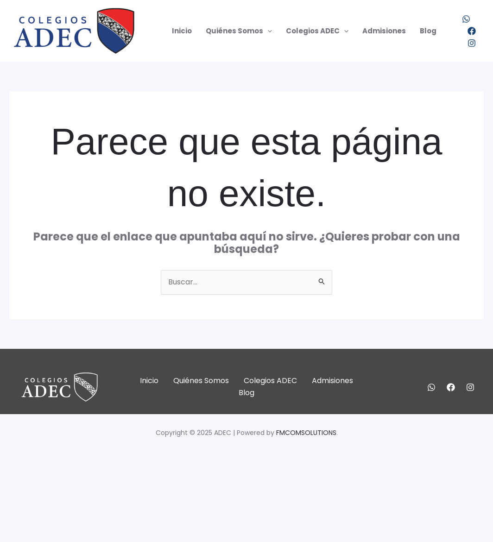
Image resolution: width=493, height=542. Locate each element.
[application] (267, 31)
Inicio (182, 31)
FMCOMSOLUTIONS (306, 432)
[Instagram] (472, 43)
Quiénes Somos (239, 31)
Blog (428, 31)
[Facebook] (472, 31)
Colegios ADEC (317, 31)
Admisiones (384, 31)
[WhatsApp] (466, 19)
